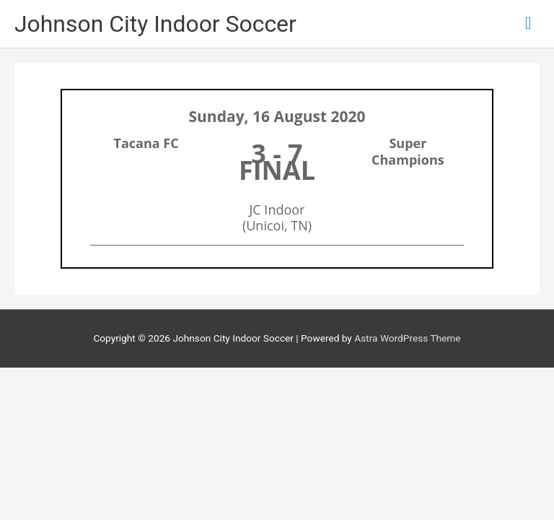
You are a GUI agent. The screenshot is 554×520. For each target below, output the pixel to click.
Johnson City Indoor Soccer (155, 24)
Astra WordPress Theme (407, 338)
